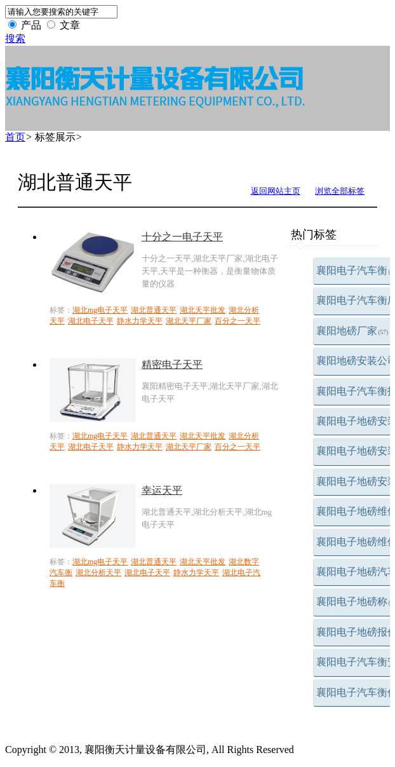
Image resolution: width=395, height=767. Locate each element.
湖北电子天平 (91, 320)
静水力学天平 (140, 320)
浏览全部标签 (340, 191)
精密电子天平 (172, 364)
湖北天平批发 (202, 310)
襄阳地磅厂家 (352, 330)
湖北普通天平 (154, 310)
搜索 (15, 38)
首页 (15, 137)
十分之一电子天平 (182, 236)
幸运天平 (162, 490)
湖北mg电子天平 (100, 310)
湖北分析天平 (98, 572)
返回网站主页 (275, 191)
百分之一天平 (237, 320)
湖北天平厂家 (188, 320)
